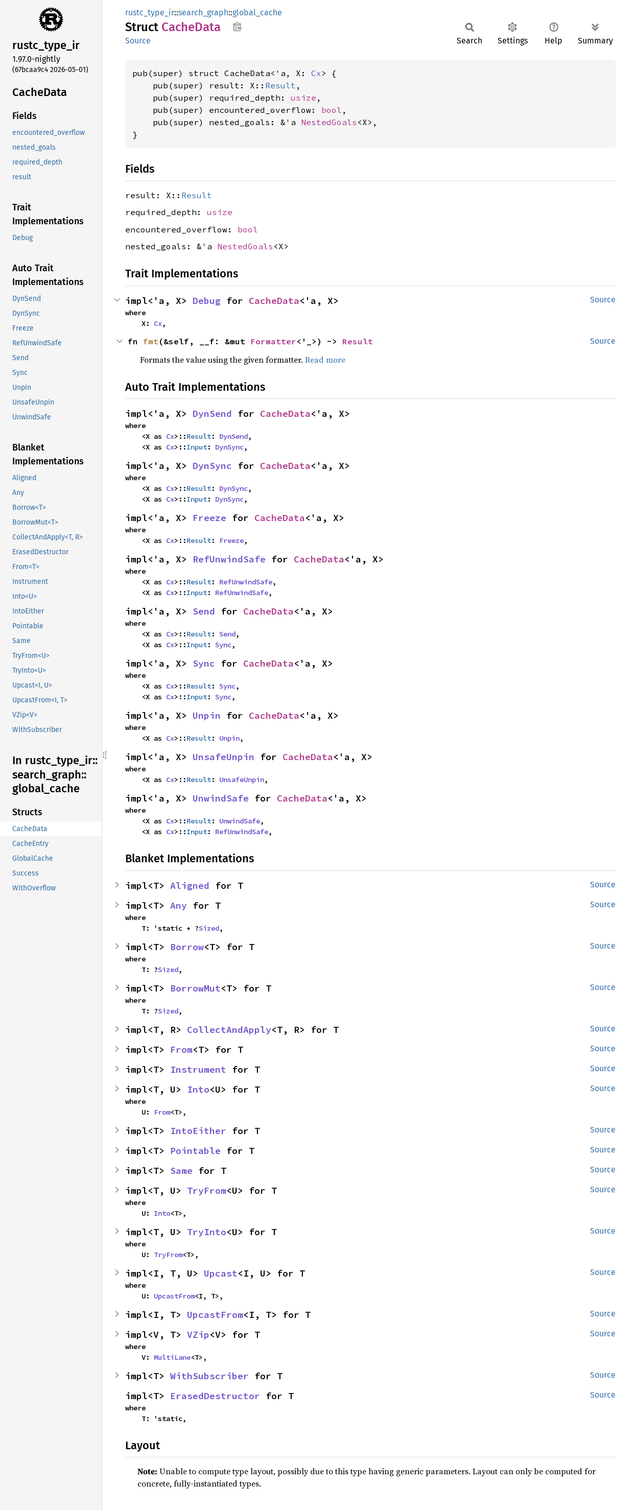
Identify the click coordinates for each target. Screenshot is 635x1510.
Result (280, 85)
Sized (209, 928)
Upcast (221, 1273)
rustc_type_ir (149, 12)
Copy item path (237, 26)
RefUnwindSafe (229, 559)
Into (198, 1089)
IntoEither (198, 1131)
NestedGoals (329, 122)
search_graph (203, 12)
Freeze (209, 518)
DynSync (229, 447)
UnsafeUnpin (223, 757)
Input (196, 447)
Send (204, 611)
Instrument (198, 1069)
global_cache (257, 12)
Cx (316, 73)
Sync (223, 644)
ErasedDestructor (215, 1396)
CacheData (274, 300)
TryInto (206, 1232)
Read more (325, 359)
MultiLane (172, 1357)
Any (178, 905)
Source (138, 40)
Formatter (273, 341)
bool (331, 110)
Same (181, 1170)
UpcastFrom (174, 1296)
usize (303, 97)
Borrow (187, 947)
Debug (207, 300)
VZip (198, 1334)
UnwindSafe (221, 798)
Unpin (207, 715)
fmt (150, 341)
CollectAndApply (229, 1029)
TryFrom (206, 1190)
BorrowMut (195, 988)
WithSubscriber (209, 1376)
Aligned (189, 885)
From (181, 1049)
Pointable (195, 1151)
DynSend (212, 413)
